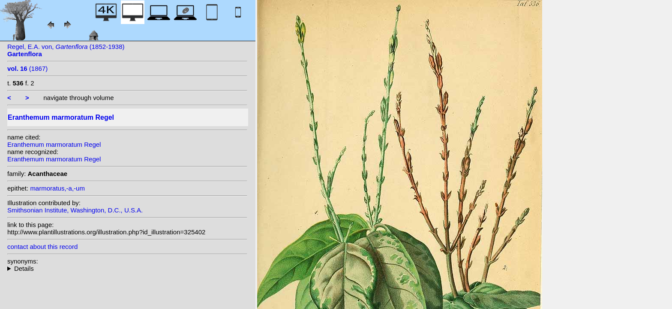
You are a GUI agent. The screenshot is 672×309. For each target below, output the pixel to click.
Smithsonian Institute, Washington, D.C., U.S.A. (75, 210)
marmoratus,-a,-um (57, 188)
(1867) (27, 68)
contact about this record (42, 246)
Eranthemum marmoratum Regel (54, 144)
